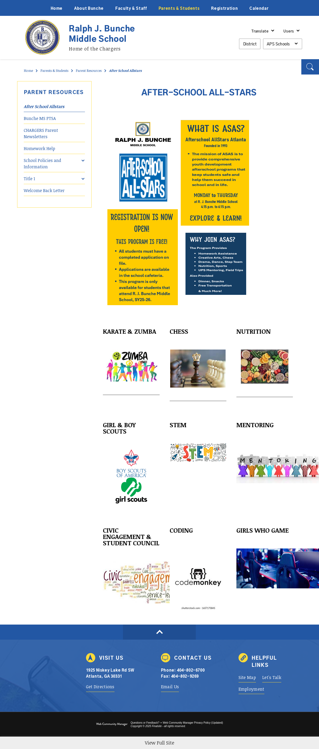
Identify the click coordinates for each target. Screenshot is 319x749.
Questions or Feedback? (145, 722)
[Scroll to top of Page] (159, 632)
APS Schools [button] (278, 44)
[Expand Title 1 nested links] (83, 175)
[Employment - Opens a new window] (251, 689)
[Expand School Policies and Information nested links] (83, 157)
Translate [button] (260, 31)
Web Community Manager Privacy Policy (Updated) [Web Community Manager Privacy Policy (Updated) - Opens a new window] (193, 722)
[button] (310, 67)
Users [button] (288, 31)
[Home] (57, 8)
